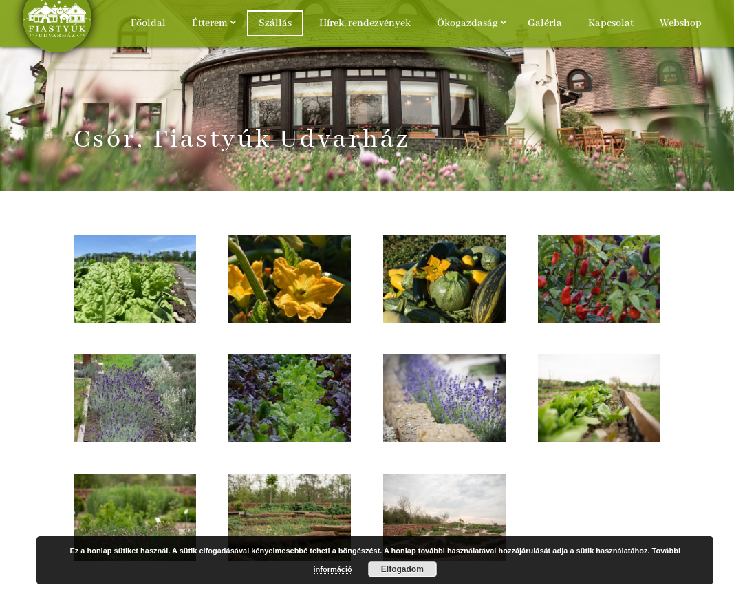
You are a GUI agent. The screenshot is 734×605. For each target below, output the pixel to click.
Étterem (210, 23)
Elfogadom (402, 569)
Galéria (545, 23)
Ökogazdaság (467, 23)
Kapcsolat (611, 23)
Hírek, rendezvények (365, 23)
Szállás (275, 23)
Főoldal (148, 23)
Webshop (681, 23)
